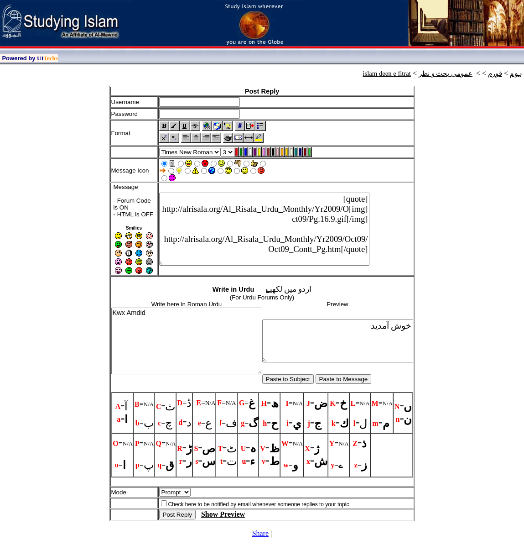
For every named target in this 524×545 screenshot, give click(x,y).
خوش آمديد (337, 341)
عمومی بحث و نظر (445, 73)
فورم (495, 73)
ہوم (516, 73)
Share (260, 533)
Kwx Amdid (186, 341)
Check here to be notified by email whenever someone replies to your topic (258, 504)
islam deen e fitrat (386, 73)
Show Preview (223, 514)
